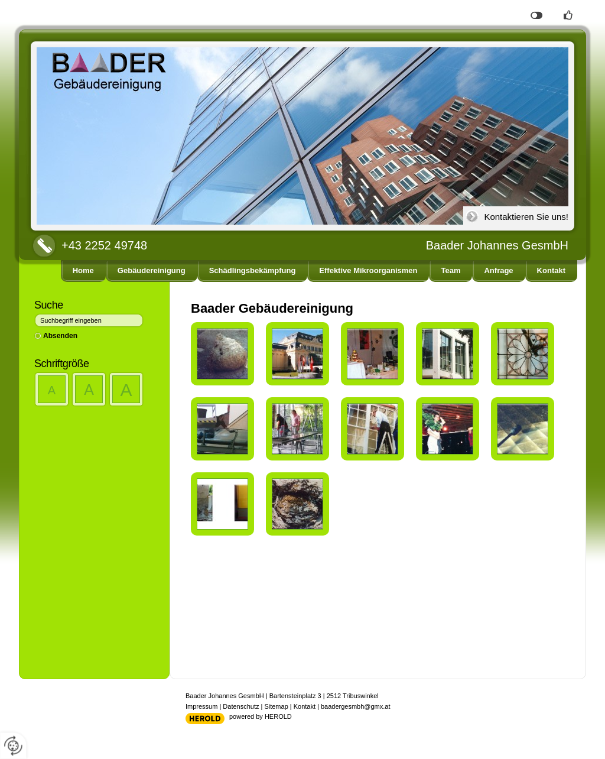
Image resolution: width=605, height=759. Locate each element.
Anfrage (498, 270)
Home (83, 270)
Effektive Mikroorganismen (368, 270)
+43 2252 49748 (104, 245)
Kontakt (551, 270)
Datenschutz (241, 706)
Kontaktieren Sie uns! (526, 217)
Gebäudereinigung (152, 270)
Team (450, 270)
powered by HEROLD (260, 716)
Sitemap (276, 706)
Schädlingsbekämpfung (252, 270)
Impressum (201, 706)
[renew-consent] (13, 745)
